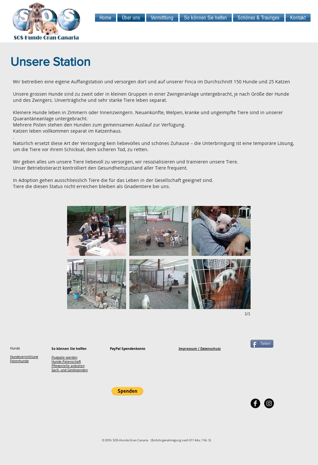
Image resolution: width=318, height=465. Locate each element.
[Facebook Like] (269, 416)
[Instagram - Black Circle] (269, 403)
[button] (96, 231)
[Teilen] (262, 344)
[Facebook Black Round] (255, 403)
